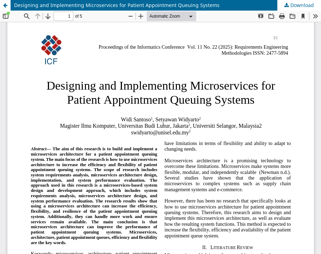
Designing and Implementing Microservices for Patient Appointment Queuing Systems (117, 5)
